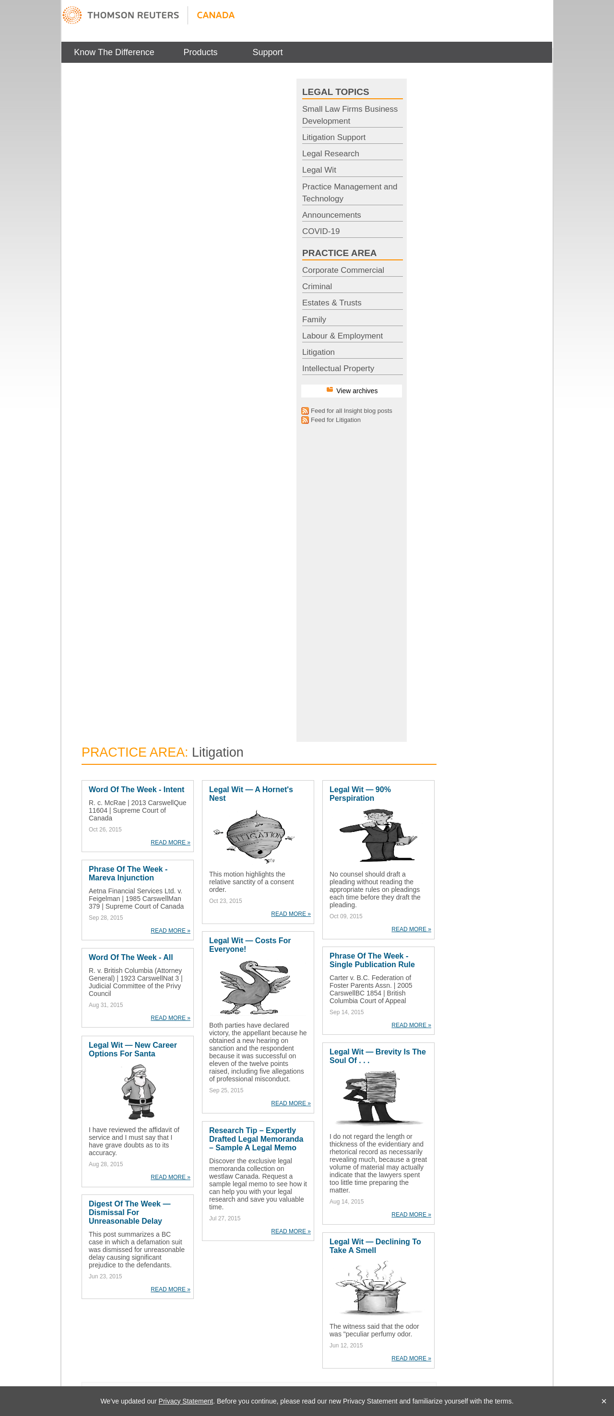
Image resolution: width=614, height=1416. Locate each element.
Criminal (317, 286)
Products (200, 52)
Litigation (318, 352)
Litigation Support (334, 137)
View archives (357, 391)
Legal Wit (319, 170)
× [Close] (604, 1401)
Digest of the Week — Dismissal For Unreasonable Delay (129, 1212)
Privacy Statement (186, 1401)
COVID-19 (321, 231)
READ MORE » (170, 842)
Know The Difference (114, 52)
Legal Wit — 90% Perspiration (360, 793)
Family (314, 319)
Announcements (331, 215)
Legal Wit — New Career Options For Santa (133, 1049)
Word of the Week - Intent (136, 789)
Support (267, 52)
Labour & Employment (342, 335)
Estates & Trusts (332, 302)
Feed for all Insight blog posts (351, 410)
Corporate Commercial (343, 270)
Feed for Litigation (336, 419)
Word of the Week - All (131, 957)
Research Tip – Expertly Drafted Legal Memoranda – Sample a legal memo (256, 1139)
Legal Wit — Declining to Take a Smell (375, 1246)
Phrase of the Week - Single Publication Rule (372, 960)
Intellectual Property (338, 368)
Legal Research (330, 153)
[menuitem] (114, 52)
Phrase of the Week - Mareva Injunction (128, 873)
